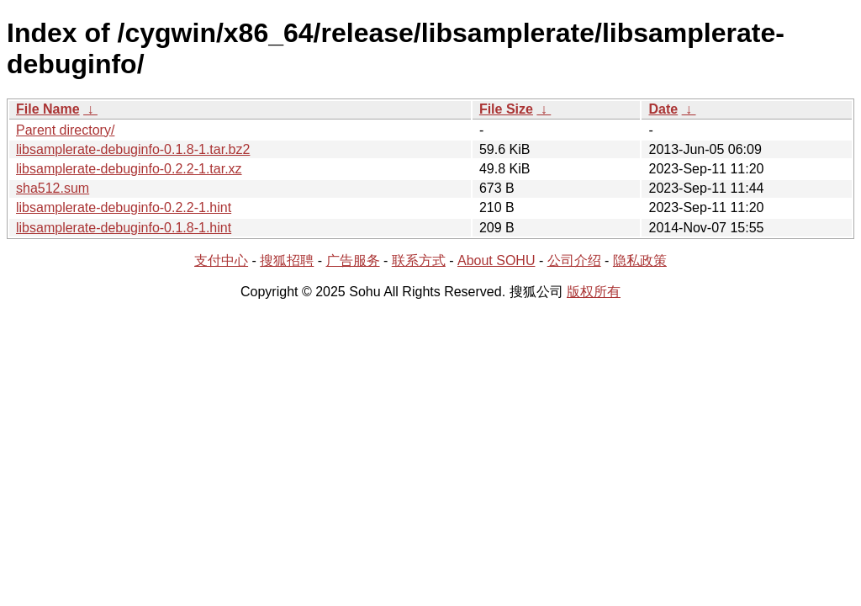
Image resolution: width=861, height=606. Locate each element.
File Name (48, 109)
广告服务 (353, 260)
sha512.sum (52, 188)
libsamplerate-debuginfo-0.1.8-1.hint (123, 228)
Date (663, 109)
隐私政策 (640, 260)
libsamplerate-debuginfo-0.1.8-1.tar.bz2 (133, 149)
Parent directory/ (65, 130)
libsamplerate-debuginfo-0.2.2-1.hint (123, 207)
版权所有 (594, 291)
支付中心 (221, 260)
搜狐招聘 (287, 260)
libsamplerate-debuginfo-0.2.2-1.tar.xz (129, 169)
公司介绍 (574, 260)
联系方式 (419, 260)
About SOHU (496, 260)
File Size (506, 109)
